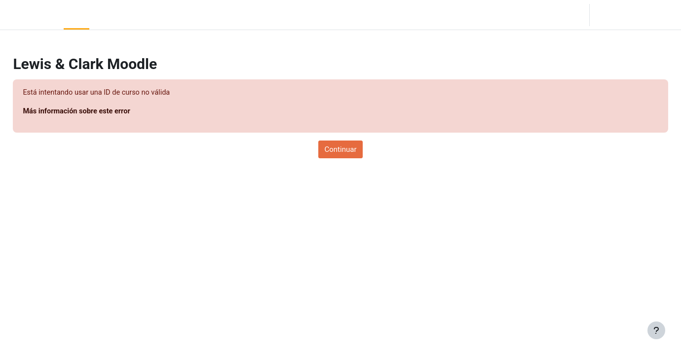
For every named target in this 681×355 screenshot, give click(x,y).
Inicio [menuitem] (76, 14)
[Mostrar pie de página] (656, 330)
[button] (530, 15)
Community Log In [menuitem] (123, 14)
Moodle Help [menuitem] (182, 14)
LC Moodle (30, 14)
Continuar (341, 149)
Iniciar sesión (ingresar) (634, 14)
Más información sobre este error (100, 111)
